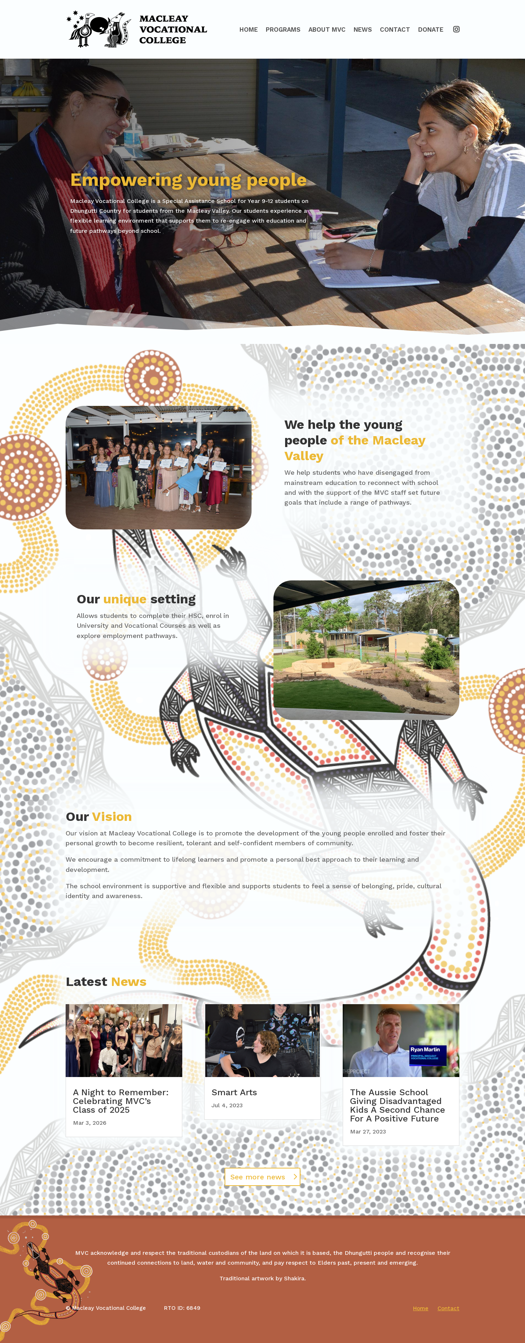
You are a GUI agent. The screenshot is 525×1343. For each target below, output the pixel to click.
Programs (283, 29)
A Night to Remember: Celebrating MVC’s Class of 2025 (121, 1101)
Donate (430, 29)
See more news (257, 1176)
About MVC (327, 29)
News (363, 29)
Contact (395, 29)
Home (249, 29)
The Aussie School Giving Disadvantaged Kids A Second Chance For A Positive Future (397, 1105)
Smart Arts (234, 1092)
